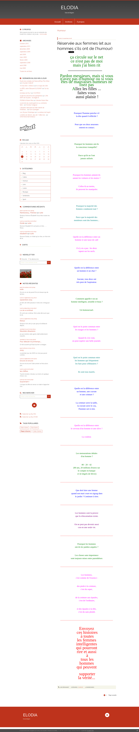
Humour (25, 181)
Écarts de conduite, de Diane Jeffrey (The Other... (35, 81)
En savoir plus (90, 730)
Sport (24, 199)
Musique (25, 192)
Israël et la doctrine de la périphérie (31, 96)
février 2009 (23, 60)
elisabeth (23, 233)
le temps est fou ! (25, 93)
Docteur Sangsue (31, 105)
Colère (25, 177)
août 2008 (23, 65)
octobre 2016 (24, 43)
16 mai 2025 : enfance (27, 86)
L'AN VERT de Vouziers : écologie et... (34, 97)
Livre (24, 184)
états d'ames (38, 431)
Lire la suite (43, 34)
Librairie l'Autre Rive (42, 100)
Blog (24, 173)
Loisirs (25, 188)
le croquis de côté (42, 86)
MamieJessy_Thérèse (28, 213)
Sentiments (26, 196)
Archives (68, 22)
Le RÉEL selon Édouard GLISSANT (31, 88)
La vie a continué (26, 310)
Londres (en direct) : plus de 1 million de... (33, 115)
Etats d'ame (24, 428)
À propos (80, 22)
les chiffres (24, 371)
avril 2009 (23, 54)
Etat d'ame (34, 428)
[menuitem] (57, 22)
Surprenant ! (24, 382)
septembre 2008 (25, 63)
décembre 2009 (25, 49)
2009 (22, 350)
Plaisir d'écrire (25, 431)
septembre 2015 (25, 46)
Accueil (57, 22)
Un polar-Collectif (27, 83)
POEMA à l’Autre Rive (26, 100)
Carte (25, 245)
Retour (22, 321)
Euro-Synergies (34, 109)
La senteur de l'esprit (43, 112)
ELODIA (69, 7)
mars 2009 (23, 57)
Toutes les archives (26, 71)
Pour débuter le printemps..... (30, 342)
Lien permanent (63, 687)
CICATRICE (36, 93)
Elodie (22, 223)
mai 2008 (23, 68)
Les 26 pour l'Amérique (27, 112)
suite (41, 213)
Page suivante (112, 695)
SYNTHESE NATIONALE (27, 117)
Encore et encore (26, 361)
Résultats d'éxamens (27, 331)
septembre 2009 (25, 52)
